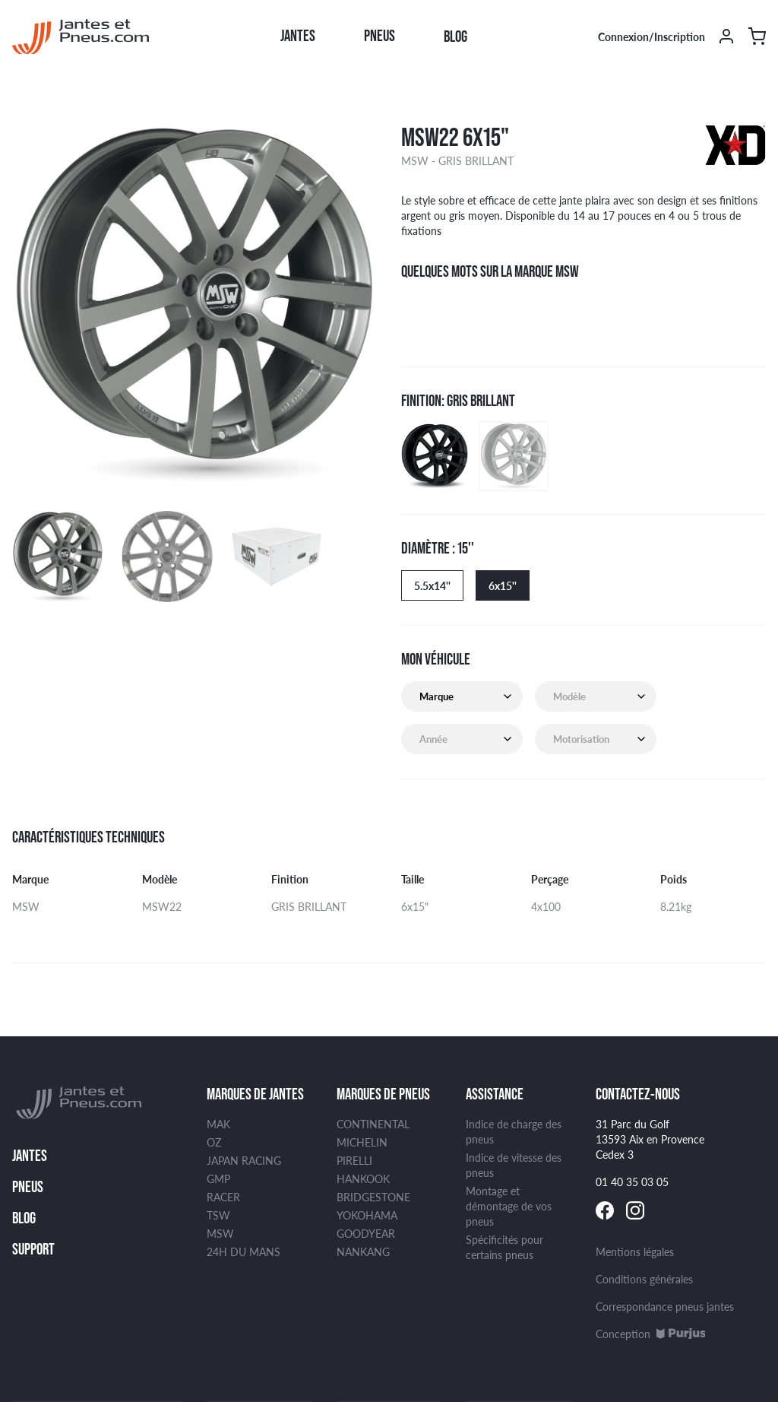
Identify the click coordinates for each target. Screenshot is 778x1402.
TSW (218, 1215)
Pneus (379, 36)
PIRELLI (354, 1160)
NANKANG (363, 1251)
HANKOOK (363, 1178)
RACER (223, 1196)
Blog (455, 36)
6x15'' (503, 585)
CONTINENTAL (373, 1123)
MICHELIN (362, 1142)
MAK (218, 1123)
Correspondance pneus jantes (665, 1306)
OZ (214, 1142)
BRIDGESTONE (373, 1196)
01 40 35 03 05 (632, 1181)
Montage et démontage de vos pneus (509, 1206)
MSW (220, 1233)
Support (33, 1249)
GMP (218, 1178)
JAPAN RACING (244, 1160)
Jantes (297, 36)
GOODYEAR (366, 1233)
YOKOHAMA (367, 1215)
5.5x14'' (432, 585)
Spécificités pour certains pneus (504, 1247)
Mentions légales (635, 1251)
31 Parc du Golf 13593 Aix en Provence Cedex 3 (650, 1139)
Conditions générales (644, 1278)
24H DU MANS (243, 1251)
